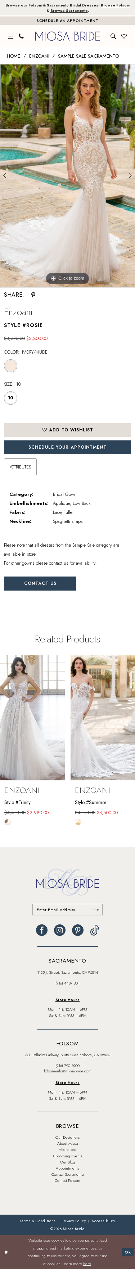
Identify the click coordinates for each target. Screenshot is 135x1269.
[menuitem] (10, 36)
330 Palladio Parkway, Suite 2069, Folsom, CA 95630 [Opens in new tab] (67, 1055)
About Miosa (67, 1143)
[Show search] (113, 36)
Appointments (67, 1168)
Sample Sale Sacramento (88, 56)
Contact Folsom (67, 1180)
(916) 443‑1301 (67, 983)
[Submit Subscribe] (95, 909)
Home (13, 56)
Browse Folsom (115, 5)
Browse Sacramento (69, 10)
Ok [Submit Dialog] (128, 1252)
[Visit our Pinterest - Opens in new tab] (78, 930)
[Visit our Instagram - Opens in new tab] (60, 930)
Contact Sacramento (67, 1174)
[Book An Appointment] (67, 20)
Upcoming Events (67, 1156)
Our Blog (67, 1162)
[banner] (67, 36)
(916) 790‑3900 (67, 1065)
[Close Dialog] (6, 1252)
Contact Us (40, 583)
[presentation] (32, 718)
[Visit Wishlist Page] (124, 36)
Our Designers (67, 1137)
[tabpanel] (67, 175)
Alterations (67, 1149)
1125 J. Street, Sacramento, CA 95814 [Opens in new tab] (67, 972)
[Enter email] (67, 909)
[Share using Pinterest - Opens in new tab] (33, 295)
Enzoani (39, 56)
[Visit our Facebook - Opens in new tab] (42, 930)
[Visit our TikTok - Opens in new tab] (94, 930)
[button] (10, 36)
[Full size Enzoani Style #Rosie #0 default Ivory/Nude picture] (67, 175)
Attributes (20, 466)
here (87, 1263)
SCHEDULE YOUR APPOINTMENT (67, 447)
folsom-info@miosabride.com (67, 1071)
